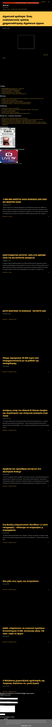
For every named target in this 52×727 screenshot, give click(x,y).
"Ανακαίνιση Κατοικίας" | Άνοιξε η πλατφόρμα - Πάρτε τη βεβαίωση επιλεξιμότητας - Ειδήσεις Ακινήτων (24, 122)
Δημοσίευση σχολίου (12, 319)
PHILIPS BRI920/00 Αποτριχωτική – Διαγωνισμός (13, 88)
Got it (29, 725)
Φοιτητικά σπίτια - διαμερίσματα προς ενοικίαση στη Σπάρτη (14, 118)
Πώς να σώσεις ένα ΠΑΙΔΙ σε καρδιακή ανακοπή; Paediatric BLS (16, 113)
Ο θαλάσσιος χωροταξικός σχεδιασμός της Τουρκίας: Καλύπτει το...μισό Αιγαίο (24, 682)
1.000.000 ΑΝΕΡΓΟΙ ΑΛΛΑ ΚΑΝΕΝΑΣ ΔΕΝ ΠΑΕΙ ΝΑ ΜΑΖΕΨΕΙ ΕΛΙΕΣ (25, 200)
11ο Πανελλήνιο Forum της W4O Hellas (10, 108)
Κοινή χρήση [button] (45, 54)
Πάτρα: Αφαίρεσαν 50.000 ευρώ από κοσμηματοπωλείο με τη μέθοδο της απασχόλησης (21, 360)
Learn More (24, 725)
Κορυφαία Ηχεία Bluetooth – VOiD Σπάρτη (11, 92)
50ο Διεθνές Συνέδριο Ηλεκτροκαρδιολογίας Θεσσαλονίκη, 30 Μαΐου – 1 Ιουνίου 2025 (20, 109)
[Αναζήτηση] (43, 1)
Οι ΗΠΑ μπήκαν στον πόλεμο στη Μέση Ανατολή (12, 101)
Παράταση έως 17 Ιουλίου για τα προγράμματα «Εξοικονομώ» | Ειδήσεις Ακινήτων (19, 120)
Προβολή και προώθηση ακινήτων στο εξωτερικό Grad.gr (22, 470)
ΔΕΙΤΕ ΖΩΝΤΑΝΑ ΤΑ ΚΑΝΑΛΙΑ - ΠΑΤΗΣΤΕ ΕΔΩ (24, 310)
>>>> (48, 216)
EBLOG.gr (6, 5)
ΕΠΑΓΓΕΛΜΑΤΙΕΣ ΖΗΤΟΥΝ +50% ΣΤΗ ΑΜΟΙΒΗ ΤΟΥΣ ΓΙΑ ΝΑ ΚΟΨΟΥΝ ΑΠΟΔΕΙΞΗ (24, 256)
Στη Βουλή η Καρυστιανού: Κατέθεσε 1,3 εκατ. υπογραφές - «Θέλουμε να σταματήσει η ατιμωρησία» (25, 527)
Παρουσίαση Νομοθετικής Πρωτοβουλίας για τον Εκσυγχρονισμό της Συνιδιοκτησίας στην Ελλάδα (22, 119)
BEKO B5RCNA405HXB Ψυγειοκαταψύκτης (11, 89)
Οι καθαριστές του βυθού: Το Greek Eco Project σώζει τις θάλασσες (16, 102)
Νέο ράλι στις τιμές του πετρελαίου (9, 99)
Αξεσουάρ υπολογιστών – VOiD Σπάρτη (10, 91)
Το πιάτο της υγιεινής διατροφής (8, 111)
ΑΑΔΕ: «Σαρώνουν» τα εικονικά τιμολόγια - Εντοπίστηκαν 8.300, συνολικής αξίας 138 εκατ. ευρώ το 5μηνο (24, 631)
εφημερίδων (10, 148)
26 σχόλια (10, 216)
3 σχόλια (10, 272)
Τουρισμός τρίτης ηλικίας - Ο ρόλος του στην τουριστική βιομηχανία (16, 103)
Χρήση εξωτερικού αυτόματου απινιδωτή (10, 112)
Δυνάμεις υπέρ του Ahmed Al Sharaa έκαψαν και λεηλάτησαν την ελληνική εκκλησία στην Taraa (22, 98)
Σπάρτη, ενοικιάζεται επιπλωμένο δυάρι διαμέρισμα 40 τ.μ (14, 93)
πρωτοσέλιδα (6, 148)
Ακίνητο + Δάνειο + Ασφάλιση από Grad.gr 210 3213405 (15, 9)
